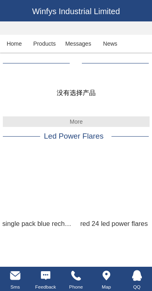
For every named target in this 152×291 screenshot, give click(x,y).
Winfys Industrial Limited (76, 11)
